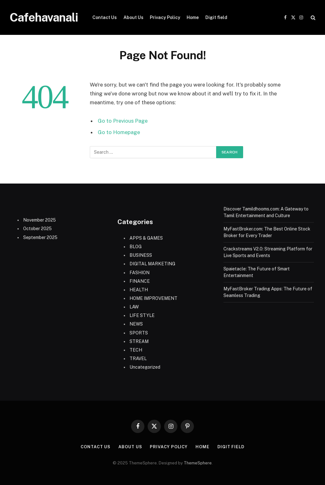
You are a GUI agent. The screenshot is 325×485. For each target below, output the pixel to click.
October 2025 (37, 228)
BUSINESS (140, 255)
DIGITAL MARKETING (152, 263)
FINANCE (139, 281)
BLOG (135, 246)
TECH (135, 349)
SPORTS (138, 332)
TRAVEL (138, 358)
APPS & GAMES (146, 238)
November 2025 (39, 220)
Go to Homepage (119, 132)
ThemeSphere (198, 463)
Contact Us (104, 17)
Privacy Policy (165, 17)
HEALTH (138, 289)
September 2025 (40, 237)
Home (193, 17)
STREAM (139, 341)
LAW (134, 306)
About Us (133, 17)
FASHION (139, 272)
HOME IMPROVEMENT (153, 298)
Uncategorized (144, 367)
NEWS (136, 324)
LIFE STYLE (142, 315)
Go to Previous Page (123, 121)
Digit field (216, 17)
